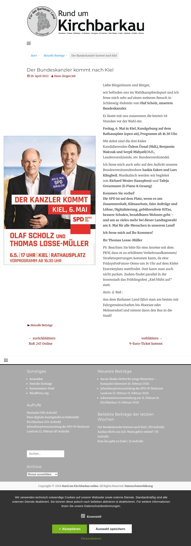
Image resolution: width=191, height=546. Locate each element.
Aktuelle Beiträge (55, 55)
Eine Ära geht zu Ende (112, 441)
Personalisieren (91, 538)
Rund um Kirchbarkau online (80, 486)
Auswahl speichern (110, 529)
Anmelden (36, 379)
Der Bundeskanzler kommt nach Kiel (122, 427)
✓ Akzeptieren (70, 529)
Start (35, 55)
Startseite (33, 412)
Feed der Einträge (41, 383)
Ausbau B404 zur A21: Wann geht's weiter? (125, 432)
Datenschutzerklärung (139, 486)
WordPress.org (39, 393)
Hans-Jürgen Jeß (65, 76)
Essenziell (91, 516)
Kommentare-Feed (42, 388)
